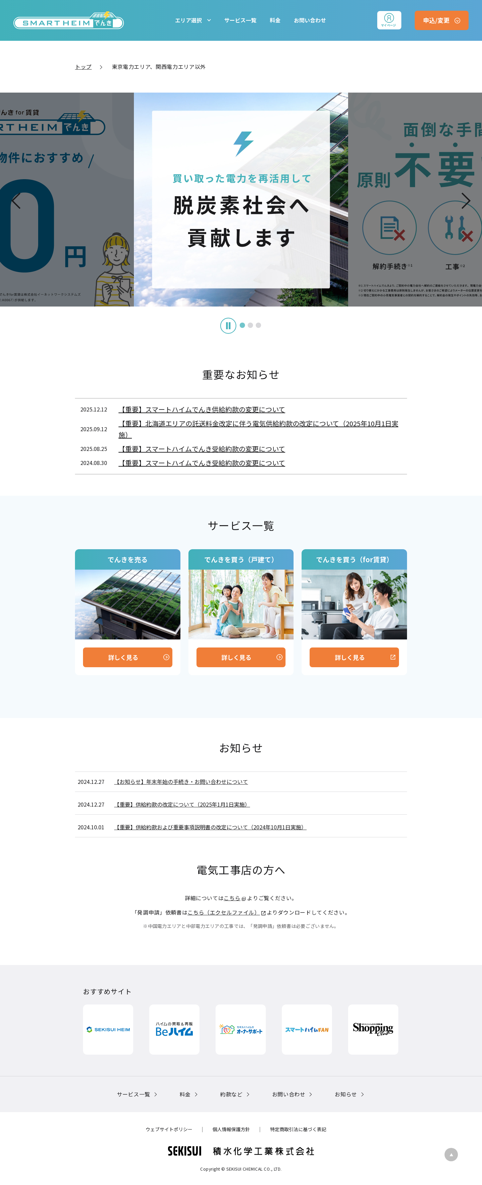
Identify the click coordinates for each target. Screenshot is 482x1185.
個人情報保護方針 (231, 1129)
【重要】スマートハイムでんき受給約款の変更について (201, 449)
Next (466, 200)
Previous (15, 200)
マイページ (388, 25)
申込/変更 (436, 20)
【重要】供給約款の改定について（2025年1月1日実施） (182, 804)
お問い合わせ (310, 20)
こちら (232, 898)
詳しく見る (123, 657)
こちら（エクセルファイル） (223, 912)
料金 (275, 20)
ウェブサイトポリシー (169, 1129)
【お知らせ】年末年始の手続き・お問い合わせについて (181, 782)
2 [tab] (241, 325)
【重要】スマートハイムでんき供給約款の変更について (201, 409)
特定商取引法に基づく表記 (298, 1129)
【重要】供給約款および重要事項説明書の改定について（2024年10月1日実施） (210, 827)
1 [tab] (233, 325)
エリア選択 (188, 20)
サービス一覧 (240, 20)
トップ (83, 67)
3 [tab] (249, 325)
